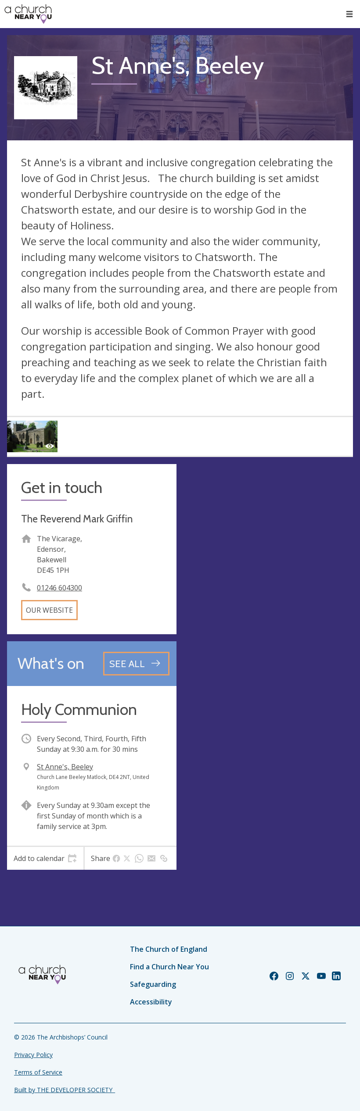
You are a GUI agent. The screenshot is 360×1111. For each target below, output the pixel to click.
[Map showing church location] (268, 548)
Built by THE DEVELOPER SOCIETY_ (64, 1090)
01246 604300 (59, 588)
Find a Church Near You (169, 967)
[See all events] (136, 663)
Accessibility (151, 1002)
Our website (49, 610)
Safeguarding (153, 984)
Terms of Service (38, 1072)
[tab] (45, 858)
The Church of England (168, 949)
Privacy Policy (33, 1054)
